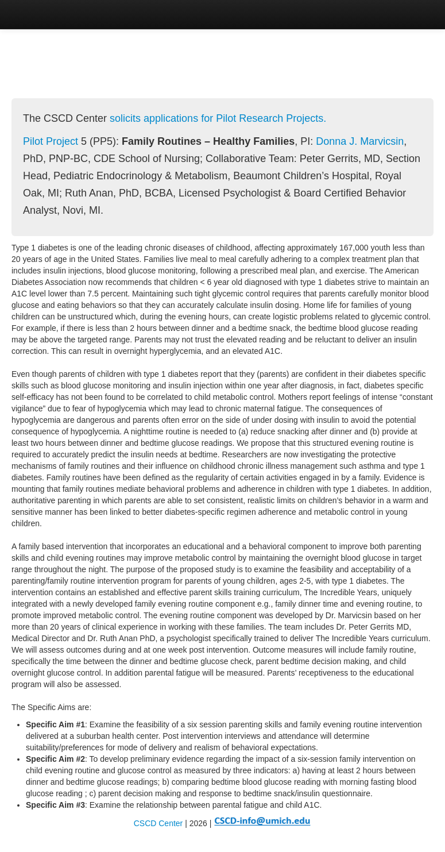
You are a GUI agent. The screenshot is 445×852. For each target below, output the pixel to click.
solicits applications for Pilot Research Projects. (218, 118)
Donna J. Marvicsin (360, 141)
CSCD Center (158, 823)
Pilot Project (50, 141)
